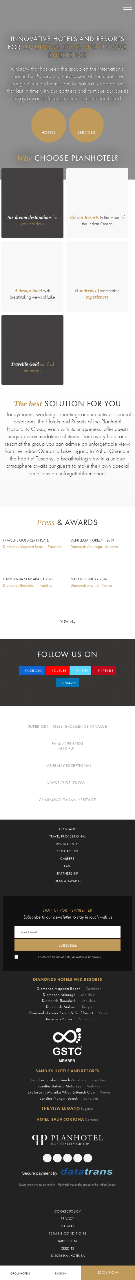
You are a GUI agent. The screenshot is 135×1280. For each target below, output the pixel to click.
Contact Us (67, 851)
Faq (67, 866)
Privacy (96, 957)
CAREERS (67, 858)
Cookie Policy (67, 1211)
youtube (58, 670)
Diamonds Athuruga (69, 994)
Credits (67, 1248)
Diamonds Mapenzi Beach (69, 988)
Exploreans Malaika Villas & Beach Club (69, 1092)
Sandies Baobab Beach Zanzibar (69, 1080)
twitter (81, 670)
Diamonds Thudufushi (69, 1000)
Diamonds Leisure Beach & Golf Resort (68, 1012)
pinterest (105, 670)
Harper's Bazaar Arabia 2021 (28, 579)
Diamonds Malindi (69, 1006)
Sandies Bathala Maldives (69, 1086)
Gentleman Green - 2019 (92, 540)
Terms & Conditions (67, 1233)
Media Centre (67, 844)
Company (67, 829)
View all (67, 621)
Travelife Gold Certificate (26, 540)
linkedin (68, 683)
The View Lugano (67, 1108)
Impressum (67, 1241)
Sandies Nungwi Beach (68, 1098)
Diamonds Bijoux (69, 1018)
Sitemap (67, 1226)
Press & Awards (67, 881)
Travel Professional (67, 836)
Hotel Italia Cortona (67, 1119)
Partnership (67, 873)
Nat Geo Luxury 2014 (88, 579)
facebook (33, 670)
